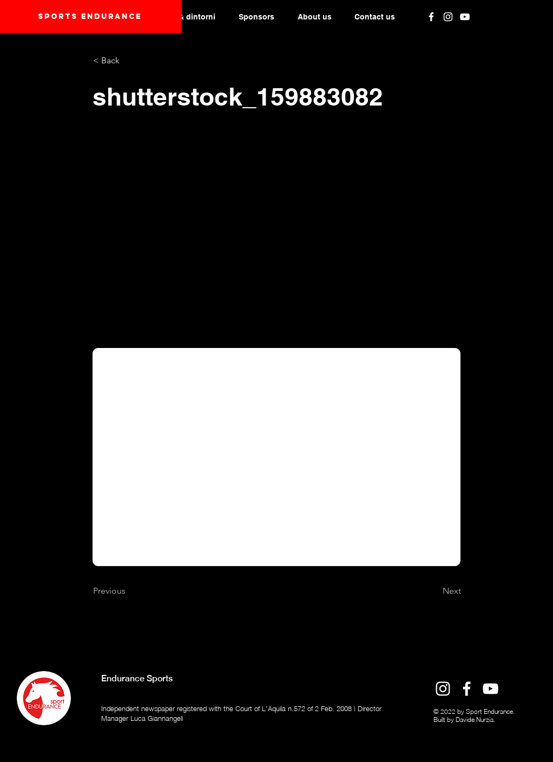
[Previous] (128, 591)
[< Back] (128, 60)
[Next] (434, 591)
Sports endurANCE (90, 16)
